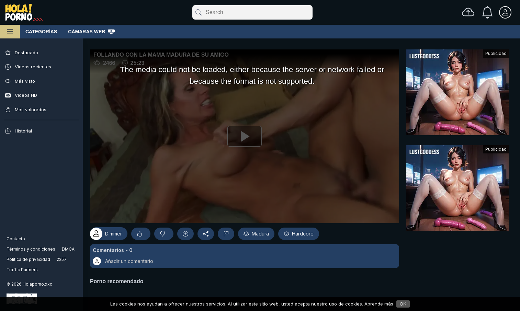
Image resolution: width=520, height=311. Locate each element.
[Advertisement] (457, 94)
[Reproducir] (246, 135)
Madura (260, 231)
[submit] (198, 12)
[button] (246, 254)
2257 (62, 259)
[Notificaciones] (487, 12)
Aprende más (378, 304)
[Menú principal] (10, 31)
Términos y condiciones (31, 249)
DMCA (68, 249)
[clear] (311, 12)
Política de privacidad (28, 259)
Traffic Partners (22, 269)
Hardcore (303, 231)
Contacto (16, 238)
